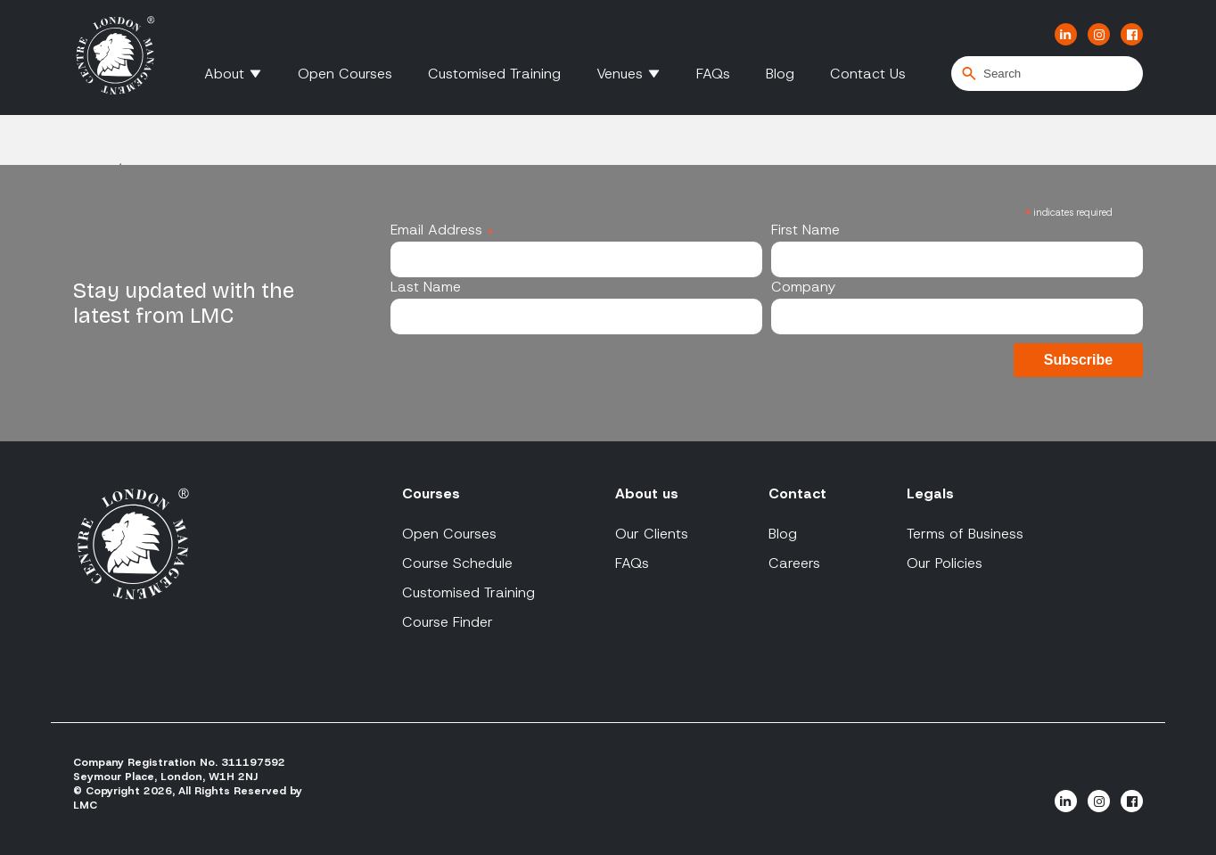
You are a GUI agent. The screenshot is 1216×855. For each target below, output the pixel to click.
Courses (431, 493)
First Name (805, 229)
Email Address (442, 229)
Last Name (425, 286)
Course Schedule (457, 563)
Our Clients (651, 533)
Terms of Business (965, 533)
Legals (930, 493)
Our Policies (944, 563)
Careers (794, 563)
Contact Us (868, 73)
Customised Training (494, 73)
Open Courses (345, 73)
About (224, 73)
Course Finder (447, 621)
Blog (780, 73)
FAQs (713, 73)
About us (646, 493)
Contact (797, 493)
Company (803, 286)
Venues (619, 73)
